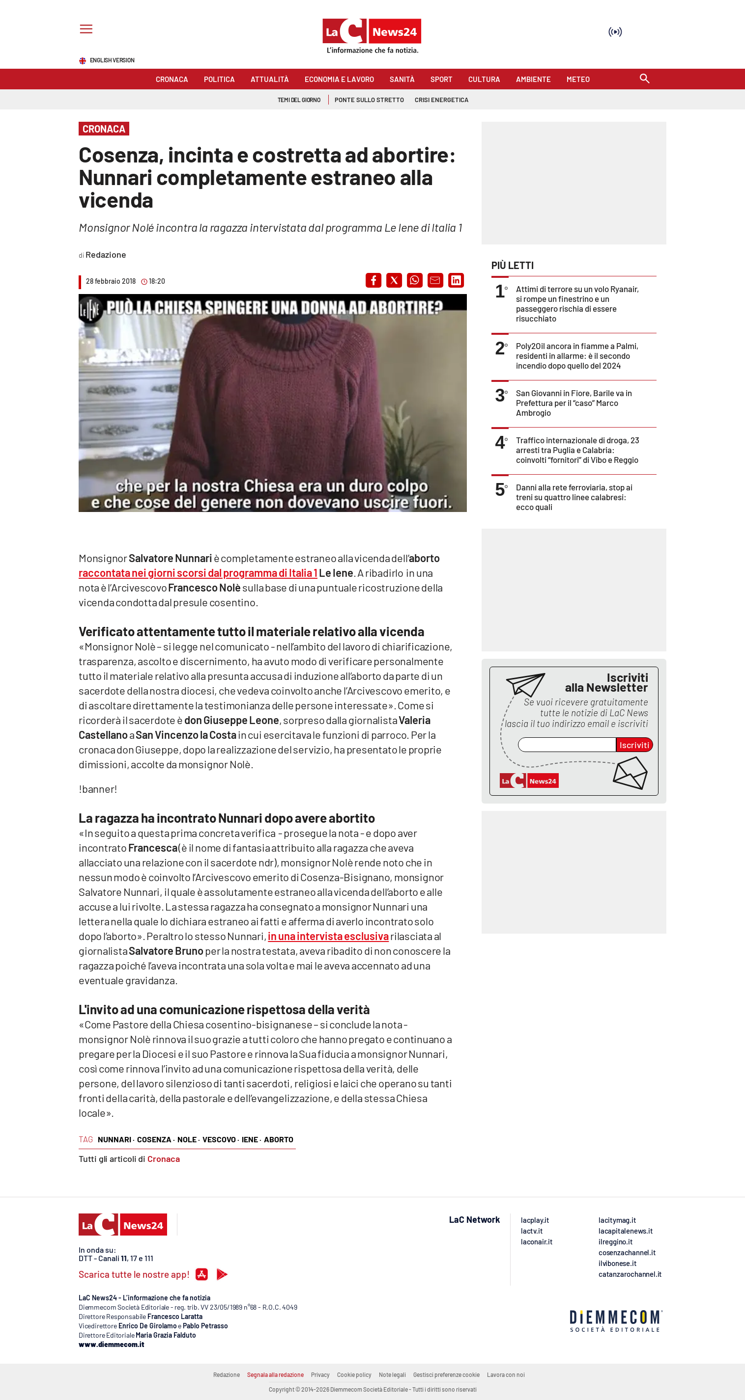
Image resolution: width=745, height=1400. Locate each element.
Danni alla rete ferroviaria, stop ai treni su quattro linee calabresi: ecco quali (574, 497)
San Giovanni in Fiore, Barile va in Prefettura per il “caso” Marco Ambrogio (574, 402)
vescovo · (220, 1139)
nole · (188, 1139)
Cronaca (163, 1158)
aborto (278, 1139)
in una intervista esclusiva (328, 935)
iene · (251, 1139)
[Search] (645, 79)
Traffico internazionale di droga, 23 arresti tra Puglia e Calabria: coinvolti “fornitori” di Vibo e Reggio (577, 449)
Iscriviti (635, 744)
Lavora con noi (506, 1374)
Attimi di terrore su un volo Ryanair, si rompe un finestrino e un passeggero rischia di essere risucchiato (577, 303)
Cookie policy (354, 1374)
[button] (373, 280)
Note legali (392, 1374)
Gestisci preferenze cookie (446, 1374)
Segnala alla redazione (275, 1374)
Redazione (226, 1374)
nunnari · (116, 1139)
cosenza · (156, 1139)
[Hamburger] (84, 30)
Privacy (320, 1374)
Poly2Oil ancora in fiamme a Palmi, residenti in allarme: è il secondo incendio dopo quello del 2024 (577, 355)
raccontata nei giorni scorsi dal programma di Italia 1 (198, 572)
